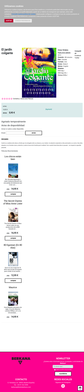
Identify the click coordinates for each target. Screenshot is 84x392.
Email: (3, 133)
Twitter (77, 58)
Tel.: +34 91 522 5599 (21, 385)
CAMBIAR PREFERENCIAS (22, 20)
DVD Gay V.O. (62, 73)
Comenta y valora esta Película (23, 99)
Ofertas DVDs (62, 75)
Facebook (78, 55)
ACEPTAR (9, 20)
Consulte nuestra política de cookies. (24, 14)
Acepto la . (64, 369)
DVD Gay (61, 71)
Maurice (13, 287)
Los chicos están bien (12, 157)
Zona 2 (65, 64)
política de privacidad (66, 369)
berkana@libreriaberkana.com (21, 387)
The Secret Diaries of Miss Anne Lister (12, 202)
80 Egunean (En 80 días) (13, 246)
